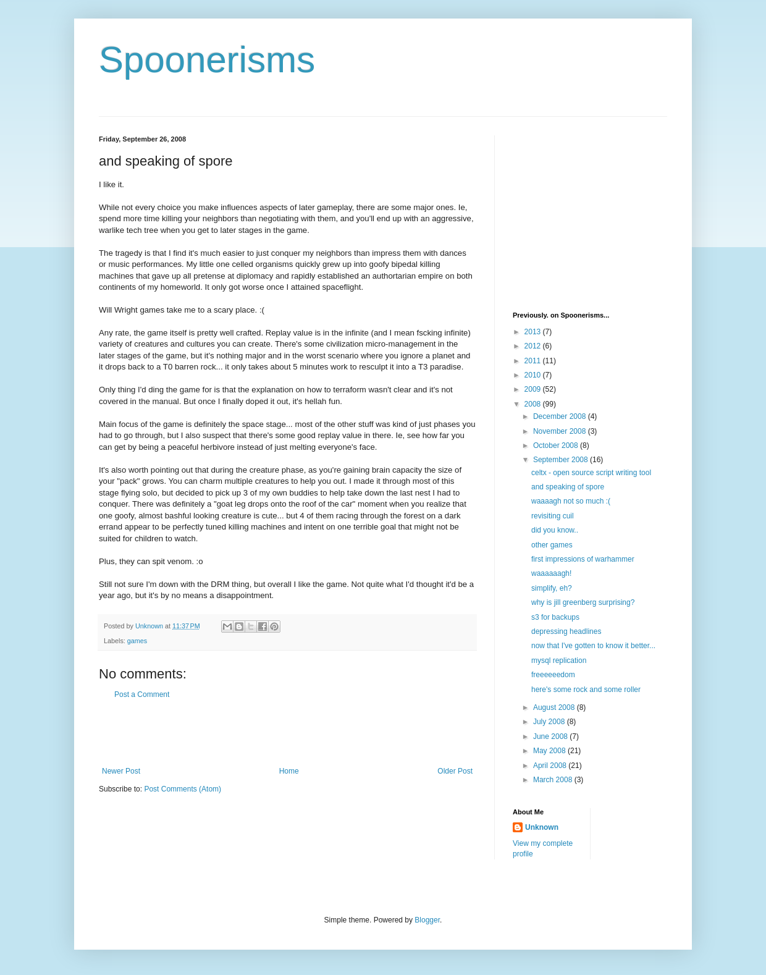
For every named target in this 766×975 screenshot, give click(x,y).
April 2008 (550, 765)
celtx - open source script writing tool (591, 472)
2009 (533, 389)
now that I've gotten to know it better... (593, 645)
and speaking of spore (567, 487)
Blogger (427, 920)
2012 (533, 346)
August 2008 (555, 707)
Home (289, 771)
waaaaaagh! (551, 573)
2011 (533, 361)
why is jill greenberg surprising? (582, 602)
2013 (533, 331)
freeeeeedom (553, 674)
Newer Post (121, 771)
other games (552, 545)
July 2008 (550, 721)
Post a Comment (141, 694)
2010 (533, 375)
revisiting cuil (552, 516)
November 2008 (560, 431)
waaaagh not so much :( (570, 501)
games (137, 640)
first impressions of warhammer (582, 559)
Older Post (455, 771)
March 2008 (553, 779)
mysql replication (558, 660)
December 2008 (560, 416)
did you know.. (554, 530)
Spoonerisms (207, 59)
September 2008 (561, 459)
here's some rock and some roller (586, 689)
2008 (533, 404)
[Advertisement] (287, 732)
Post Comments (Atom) (182, 789)
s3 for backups (555, 617)
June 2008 (551, 736)
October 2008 (556, 445)
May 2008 (550, 750)
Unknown (541, 827)
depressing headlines (566, 631)
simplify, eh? (551, 588)
